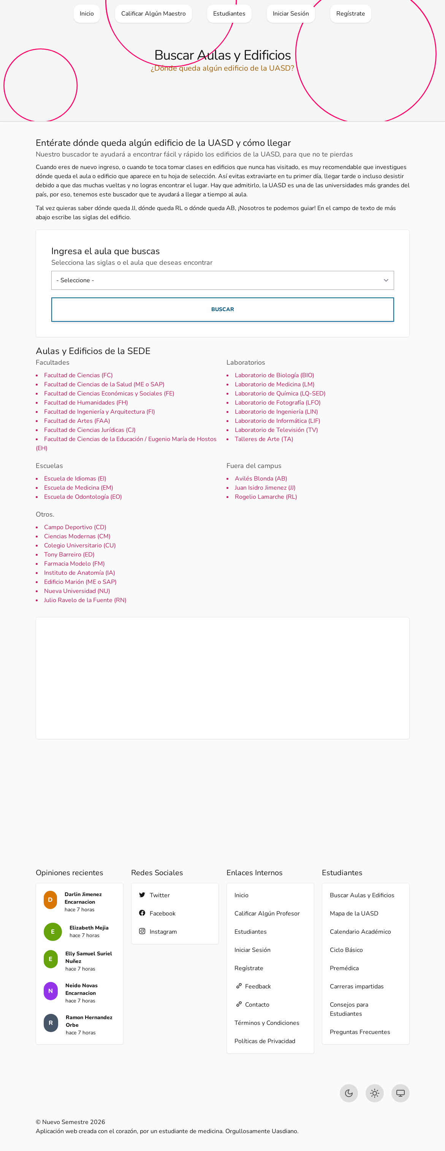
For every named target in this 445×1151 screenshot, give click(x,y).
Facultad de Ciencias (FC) (78, 375)
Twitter (154, 895)
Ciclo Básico (346, 950)
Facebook (157, 913)
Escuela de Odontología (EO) (83, 497)
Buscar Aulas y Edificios (362, 895)
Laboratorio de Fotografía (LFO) (278, 402)
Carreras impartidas (357, 986)
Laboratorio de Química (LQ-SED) (280, 393)
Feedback (252, 986)
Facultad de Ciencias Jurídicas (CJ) (90, 430)
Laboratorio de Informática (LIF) (277, 421)
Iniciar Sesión (252, 950)
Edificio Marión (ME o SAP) (80, 582)
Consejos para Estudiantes (349, 1009)
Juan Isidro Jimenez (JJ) (265, 488)
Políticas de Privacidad (264, 1041)
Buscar (222, 309)
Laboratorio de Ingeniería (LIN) (276, 412)
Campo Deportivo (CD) (75, 527)
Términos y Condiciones (266, 1023)
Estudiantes (250, 932)
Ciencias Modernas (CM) (77, 536)
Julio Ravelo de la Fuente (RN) (85, 600)
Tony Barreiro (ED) (69, 554)
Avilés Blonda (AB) (261, 478)
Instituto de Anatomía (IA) (79, 573)
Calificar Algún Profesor (267, 913)
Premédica (344, 968)
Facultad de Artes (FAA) (77, 421)
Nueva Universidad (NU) (77, 591)
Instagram (158, 931)
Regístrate (248, 968)
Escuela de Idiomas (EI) (75, 478)
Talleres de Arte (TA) (264, 439)
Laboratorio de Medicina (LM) (275, 384)
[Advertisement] (223, 678)
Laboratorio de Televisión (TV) (276, 430)
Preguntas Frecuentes (360, 1032)
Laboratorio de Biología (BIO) (274, 375)
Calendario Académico (360, 932)
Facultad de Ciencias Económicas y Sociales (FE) (109, 393)
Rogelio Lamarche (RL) (266, 497)
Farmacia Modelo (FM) (74, 564)
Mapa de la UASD (354, 913)
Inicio (241, 895)
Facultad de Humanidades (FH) (86, 402)
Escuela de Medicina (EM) (78, 488)
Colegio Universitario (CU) (80, 545)
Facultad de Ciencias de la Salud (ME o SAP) (104, 384)
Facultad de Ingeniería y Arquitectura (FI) (99, 412)
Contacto (251, 1004)
